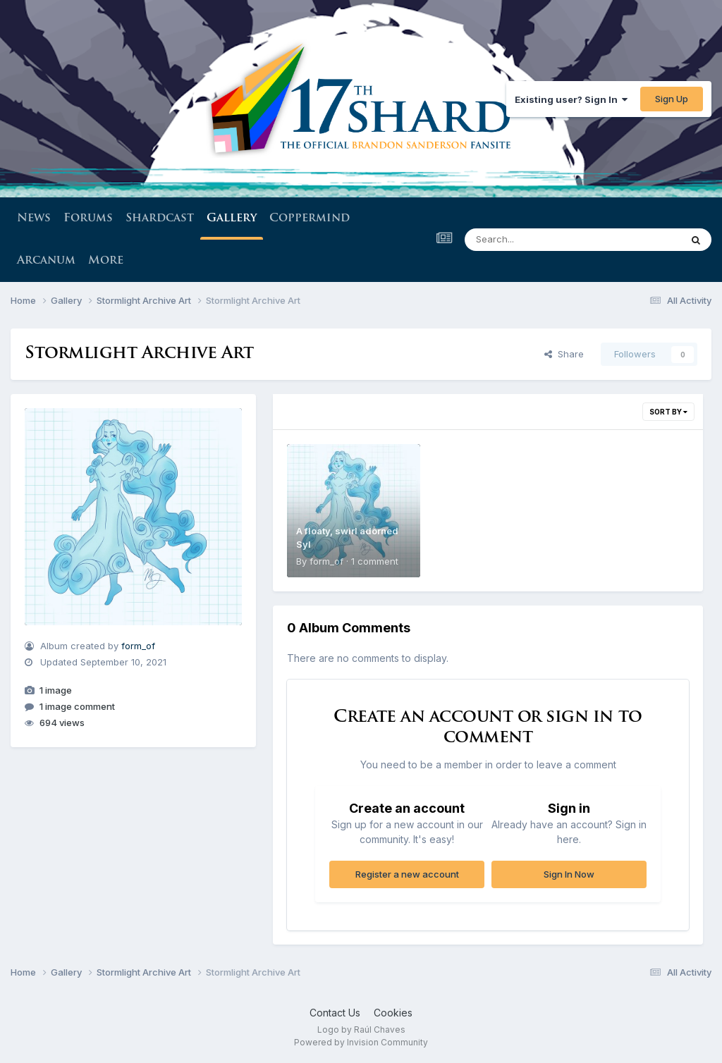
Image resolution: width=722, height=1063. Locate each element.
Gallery (231, 226)
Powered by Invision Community (361, 1042)
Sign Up (671, 98)
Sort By (668, 411)
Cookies (393, 1013)
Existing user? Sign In (571, 99)
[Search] (534, 239)
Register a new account (407, 874)
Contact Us (335, 1013)
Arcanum (46, 260)
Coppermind (309, 218)
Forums (88, 218)
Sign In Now (569, 874)
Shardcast (160, 218)
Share (564, 354)
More (105, 260)
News (34, 218)
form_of (138, 645)
